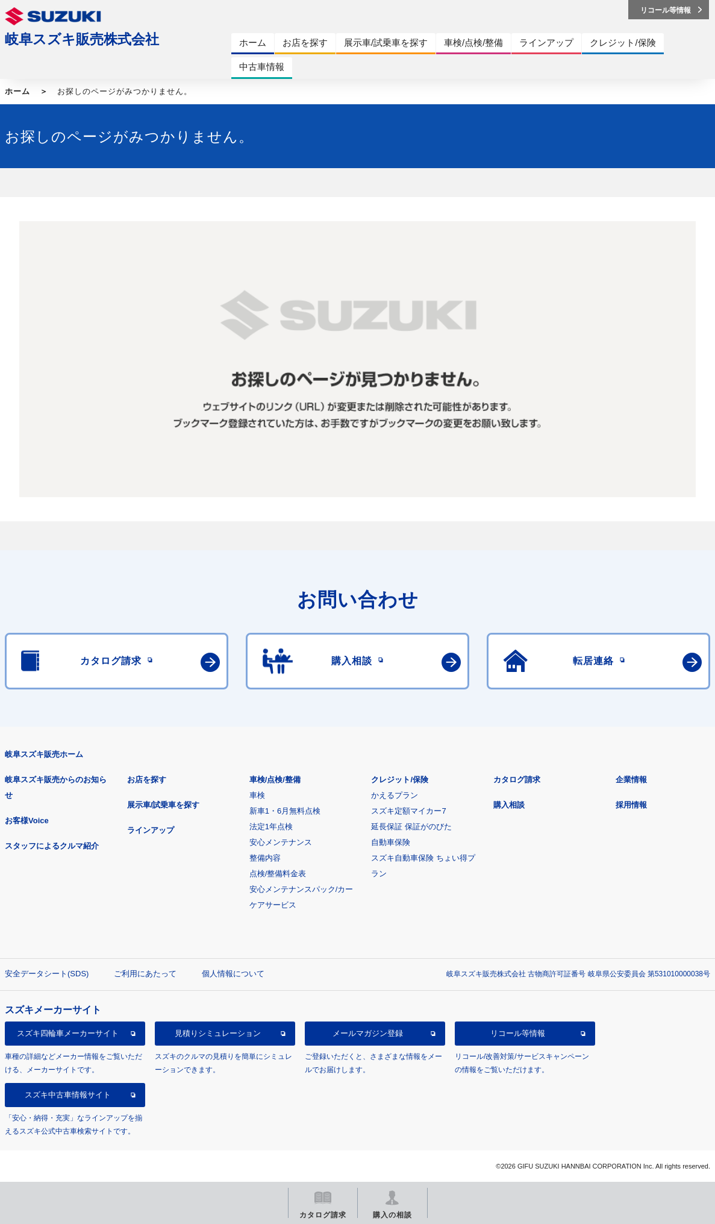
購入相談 (509, 804)
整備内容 (265, 857)
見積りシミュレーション (218, 1033)
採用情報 (631, 804)
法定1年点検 (271, 826)
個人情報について (233, 973)
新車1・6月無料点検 (284, 810)
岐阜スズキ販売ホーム (44, 754)
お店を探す (146, 779)
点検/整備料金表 (278, 873)
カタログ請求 (516, 779)
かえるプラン (394, 795)
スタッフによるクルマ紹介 (52, 845)
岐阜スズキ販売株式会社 (82, 39)
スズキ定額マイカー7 (408, 810)
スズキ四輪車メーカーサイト (68, 1033)
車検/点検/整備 (275, 779)
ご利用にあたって (145, 973)
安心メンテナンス (280, 842)
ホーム (17, 91)
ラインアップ (150, 830)
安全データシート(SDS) (47, 973)
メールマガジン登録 (368, 1033)
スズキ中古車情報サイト (68, 1094)
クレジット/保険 (399, 779)
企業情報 (631, 779)
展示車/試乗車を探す (163, 804)
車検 (257, 795)
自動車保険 (390, 842)
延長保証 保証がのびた (411, 826)
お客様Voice (27, 820)
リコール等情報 (517, 1033)
